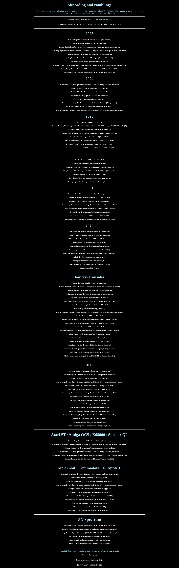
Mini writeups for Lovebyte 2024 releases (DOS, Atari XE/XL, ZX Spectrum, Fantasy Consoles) (89, 110)
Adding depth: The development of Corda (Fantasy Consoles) (89, 182)
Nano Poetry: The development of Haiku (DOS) (89, 242)
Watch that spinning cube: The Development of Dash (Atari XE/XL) (89, 106)
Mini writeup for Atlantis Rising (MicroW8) (89, 99)
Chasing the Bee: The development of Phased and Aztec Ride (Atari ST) (89, 448)
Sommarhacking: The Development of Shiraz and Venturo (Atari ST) (89, 167)
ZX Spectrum (115, 25)
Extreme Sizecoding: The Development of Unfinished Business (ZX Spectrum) (89, 103)
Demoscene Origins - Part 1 (89, 268)
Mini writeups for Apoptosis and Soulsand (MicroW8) (90, 96)
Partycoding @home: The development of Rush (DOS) (89, 246)
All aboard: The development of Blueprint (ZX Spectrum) (89, 212)
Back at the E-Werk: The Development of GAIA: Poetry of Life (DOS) (89, 140)
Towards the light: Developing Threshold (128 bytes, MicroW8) (89, 54)
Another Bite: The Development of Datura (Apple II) (89, 92)
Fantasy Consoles (65, 25)
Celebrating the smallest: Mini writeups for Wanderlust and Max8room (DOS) (89, 205)
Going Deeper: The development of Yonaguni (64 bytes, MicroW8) (89, 58)
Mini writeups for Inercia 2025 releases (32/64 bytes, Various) (89, 40)
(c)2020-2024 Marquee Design (89, 565)
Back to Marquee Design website (89, 560)
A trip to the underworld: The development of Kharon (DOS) (89, 231)
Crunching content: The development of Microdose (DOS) (89, 250)
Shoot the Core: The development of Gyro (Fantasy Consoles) (89, 194)
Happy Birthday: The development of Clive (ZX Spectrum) (89, 235)
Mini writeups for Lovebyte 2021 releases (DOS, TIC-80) (89, 216)
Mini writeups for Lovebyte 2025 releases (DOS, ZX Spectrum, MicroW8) (89, 72)
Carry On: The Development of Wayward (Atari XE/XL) (89, 137)
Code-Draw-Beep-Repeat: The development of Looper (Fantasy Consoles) (89, 208)
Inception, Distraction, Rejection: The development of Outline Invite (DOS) (89, 253)
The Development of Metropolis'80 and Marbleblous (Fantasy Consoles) (89, 219)
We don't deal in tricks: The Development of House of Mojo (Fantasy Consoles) (89, 133)
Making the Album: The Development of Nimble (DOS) (89, 88)
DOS (76, 25)
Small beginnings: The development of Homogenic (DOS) (89, 264)
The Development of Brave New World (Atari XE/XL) (89, 163)
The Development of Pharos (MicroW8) (89, 122)
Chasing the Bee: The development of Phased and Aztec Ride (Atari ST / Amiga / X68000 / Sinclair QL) (89, 65)
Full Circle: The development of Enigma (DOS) (89, 257)
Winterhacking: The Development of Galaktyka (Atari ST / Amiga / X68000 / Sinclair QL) (89, 85)
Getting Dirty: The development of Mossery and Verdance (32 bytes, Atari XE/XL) (89, 69)
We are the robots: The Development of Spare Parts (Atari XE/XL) (89, 144)
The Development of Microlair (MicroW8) (89, 160)
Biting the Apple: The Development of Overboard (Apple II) (89, 129)
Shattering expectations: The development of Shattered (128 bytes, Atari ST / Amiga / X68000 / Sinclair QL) (89, 51)
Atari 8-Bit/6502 (101, 25)
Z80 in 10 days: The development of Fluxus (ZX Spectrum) (89, 239)
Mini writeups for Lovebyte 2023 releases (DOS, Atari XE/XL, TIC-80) (89, 148)
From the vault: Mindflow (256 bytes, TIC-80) (89, 43)
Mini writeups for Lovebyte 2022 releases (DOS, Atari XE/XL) (89, 178)
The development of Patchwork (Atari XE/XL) (89, 174)
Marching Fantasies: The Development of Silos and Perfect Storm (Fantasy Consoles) (89, 171)
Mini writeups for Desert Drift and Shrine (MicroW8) (89, 62)
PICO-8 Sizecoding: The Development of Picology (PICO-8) (89, 197)
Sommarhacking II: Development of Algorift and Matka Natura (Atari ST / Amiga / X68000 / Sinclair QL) (89, 126)
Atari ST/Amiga (86, 25)
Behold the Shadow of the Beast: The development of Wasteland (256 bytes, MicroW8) (89, 47)
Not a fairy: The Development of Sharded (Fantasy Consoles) (89, 201)
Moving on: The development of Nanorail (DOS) (89, 261)
